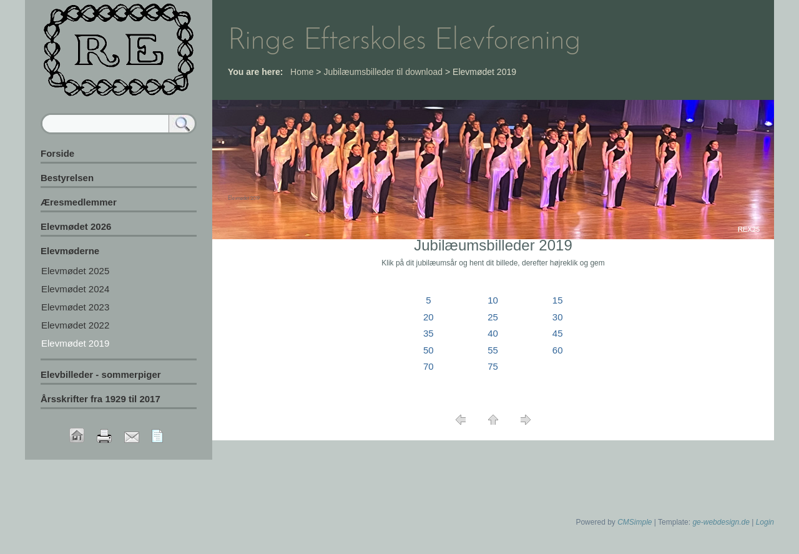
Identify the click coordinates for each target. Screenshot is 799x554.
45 (557, 333)
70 (428, 366)
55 (493, 350)
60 (557, 350)
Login (765, 522)
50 (428, 350)
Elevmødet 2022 (75, 325)
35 (428, 333)
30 (557, 317)
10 (493, 300)
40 (493, 333)
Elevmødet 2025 (75, 270)
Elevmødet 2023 (75, 307)
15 (557, 300)
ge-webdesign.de (720, 522)
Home (301, 72)
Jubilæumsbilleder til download (383, 72)
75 (493, 366)
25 (493, 317)
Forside (57, 153)
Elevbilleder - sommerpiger (101, 374)
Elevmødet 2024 (75, 289)
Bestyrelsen (67, 177)
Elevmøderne (70, 250)
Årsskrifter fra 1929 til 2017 (100, 398)
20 (428, 317)
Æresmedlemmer (79, 202)
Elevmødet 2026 (76, 226)
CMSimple (634, 522)
